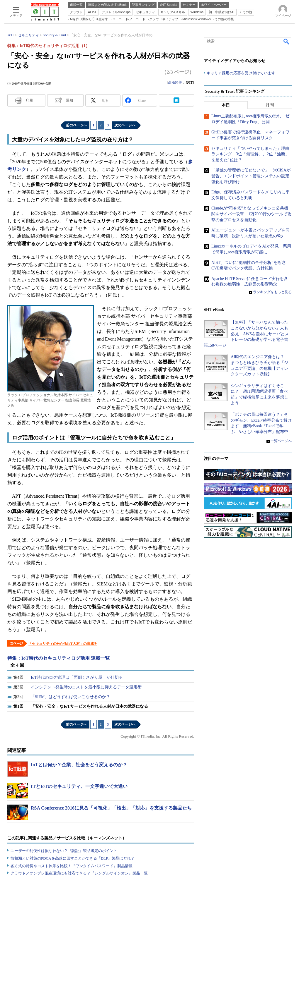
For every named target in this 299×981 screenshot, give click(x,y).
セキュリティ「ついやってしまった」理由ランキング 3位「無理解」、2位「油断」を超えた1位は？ (250, 154)
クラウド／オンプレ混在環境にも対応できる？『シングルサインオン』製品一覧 (79, 873)
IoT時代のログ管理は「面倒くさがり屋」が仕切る (77, 677)
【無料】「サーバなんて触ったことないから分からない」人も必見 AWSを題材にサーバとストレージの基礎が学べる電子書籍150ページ (246, 334)
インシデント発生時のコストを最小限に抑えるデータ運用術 (86, 687)
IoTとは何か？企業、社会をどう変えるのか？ (79, 764)
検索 (286, 41)
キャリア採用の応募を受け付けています (241, 73)
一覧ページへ (281, 441)
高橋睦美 (175, 82)
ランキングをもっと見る (272, 292)
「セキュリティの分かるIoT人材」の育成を (62, 644)
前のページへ (76, 125)
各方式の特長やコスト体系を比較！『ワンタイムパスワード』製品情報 (71, 866)
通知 (69, 100)
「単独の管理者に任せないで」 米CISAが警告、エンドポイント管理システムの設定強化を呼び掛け (250, 176)
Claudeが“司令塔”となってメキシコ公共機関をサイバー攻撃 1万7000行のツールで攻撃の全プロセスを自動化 (251, 214)
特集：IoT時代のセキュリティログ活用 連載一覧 (58, 658)
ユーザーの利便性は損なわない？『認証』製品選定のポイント (64, 850)
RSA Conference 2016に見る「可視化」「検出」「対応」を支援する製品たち (111, 807)
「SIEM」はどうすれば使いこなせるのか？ (70, 697)
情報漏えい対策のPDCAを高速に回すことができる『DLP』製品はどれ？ (73, 858)
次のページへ (124, 125)
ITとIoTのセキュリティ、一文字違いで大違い (79, 786)
